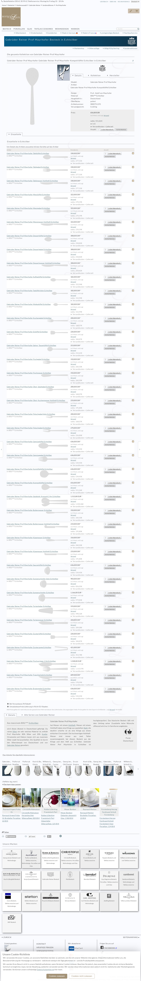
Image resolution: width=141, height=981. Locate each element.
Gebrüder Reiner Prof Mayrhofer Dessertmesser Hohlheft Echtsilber (37, 263)
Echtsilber (34, 723)
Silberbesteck (20, 33)
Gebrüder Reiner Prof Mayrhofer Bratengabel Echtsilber (37, 689)
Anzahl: (93, 129)
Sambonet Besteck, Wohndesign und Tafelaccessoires (128, 879)
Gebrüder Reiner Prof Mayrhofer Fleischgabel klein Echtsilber (37, 414)
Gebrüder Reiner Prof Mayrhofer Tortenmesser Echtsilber (37, 620)
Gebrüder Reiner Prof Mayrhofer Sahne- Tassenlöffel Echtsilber (37, 345)
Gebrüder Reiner (34, 5)
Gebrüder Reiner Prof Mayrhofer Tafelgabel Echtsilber (37, 167)
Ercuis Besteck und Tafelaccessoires (89, 856)
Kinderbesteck (36, 33)
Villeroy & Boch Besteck (128, 897)
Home (4, 5)
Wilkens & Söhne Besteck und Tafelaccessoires (128, 856)
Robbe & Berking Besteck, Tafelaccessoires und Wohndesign (50, 857)
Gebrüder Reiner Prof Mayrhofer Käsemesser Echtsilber (37, 538)
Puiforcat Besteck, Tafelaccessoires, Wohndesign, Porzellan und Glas (31, 858)
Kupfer (44, 734)
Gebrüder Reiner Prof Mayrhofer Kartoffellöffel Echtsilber (37, 469)
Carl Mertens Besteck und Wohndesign (89, 898)
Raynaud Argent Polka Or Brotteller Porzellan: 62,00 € (11, 818)
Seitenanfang (130, 937)
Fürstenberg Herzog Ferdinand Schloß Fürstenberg (109, 802)
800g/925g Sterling (111, 48)
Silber (15, 732)
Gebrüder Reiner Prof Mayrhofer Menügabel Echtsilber (37, 208)
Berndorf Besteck (89, 876)
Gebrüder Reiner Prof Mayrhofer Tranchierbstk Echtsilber (37, 675)
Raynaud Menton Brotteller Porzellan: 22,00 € (88, 815)
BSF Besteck (11, 918)
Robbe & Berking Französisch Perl (50, 800)
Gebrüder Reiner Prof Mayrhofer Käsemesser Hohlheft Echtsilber (37, 551)
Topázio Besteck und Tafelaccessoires (109, 856)
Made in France (89, 33)
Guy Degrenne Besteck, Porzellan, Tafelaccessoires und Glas (109, 879)
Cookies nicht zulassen (81, 976)
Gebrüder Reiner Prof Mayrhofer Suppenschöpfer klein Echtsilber (37, 579)
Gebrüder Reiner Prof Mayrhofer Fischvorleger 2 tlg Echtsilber (37, 661)
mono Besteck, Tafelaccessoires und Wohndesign (11, 900)
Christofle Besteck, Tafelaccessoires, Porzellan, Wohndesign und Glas (70, 857)
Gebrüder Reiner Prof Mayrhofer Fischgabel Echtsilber (37, 359)
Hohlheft (71, 725)
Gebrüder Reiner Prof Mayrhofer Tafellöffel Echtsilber (37, 153)
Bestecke (11, 5)
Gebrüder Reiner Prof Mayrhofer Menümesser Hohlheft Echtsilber (37, 222)
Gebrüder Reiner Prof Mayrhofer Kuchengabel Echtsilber (37, 318)
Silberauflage (94, 48)
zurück (7, 937)
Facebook (109, 948)
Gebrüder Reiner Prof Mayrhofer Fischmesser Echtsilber (37, 373)
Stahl (86, 728)
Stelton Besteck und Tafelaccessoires (31, 898)
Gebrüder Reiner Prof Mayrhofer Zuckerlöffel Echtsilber (37, 634)
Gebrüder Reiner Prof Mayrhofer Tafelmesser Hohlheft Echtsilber (37, 181)
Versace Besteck (70, 897)
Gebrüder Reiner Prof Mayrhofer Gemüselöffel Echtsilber (37, 442)
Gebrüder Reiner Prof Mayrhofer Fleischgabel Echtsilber (37, 428)
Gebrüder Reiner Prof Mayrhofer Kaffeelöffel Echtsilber (37, 277)
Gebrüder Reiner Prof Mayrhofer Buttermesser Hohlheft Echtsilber (37, 524)
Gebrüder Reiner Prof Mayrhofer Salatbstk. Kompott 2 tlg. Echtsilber (37, 496)
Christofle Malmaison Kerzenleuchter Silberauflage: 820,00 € (31, 815)
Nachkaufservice (130, 33)
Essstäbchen (52, 33)
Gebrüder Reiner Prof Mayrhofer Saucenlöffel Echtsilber (37, 565)
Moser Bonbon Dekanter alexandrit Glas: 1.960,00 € (68, 815)
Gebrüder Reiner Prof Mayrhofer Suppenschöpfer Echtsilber (37, 593)
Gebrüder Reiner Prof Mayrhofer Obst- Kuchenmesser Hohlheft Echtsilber (37, 400)
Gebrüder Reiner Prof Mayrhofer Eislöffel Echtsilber (37, 332)
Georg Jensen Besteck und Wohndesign (11, 856)
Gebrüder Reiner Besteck (50, 876)
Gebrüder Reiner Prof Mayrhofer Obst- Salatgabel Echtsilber (37, 387)
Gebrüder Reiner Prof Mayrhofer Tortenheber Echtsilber (37, 606)
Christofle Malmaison (31, 799)
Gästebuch (104, 1)
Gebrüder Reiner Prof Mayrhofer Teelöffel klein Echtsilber (37, 291)
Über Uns (113, 1)
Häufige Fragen (45, 947)
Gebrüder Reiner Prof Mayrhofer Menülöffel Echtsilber (37, 195)
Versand (106, 115)
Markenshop (79, 48)
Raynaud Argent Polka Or (11, 800)
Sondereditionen (48, 5)
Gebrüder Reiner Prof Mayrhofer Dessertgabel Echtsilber (37, 249)
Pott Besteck (70, 876)
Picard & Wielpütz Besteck (50, 897)
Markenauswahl (21, 5)
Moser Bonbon (70, 799)
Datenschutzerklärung (45, 970)
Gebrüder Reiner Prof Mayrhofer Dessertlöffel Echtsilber (37, 236)
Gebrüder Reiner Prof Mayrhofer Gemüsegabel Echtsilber (37, 455)
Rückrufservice (124, 1)
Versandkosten (45, 951)
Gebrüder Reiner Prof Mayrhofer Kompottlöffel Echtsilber (37, 483)
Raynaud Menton (89, 799)
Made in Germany (69, 33)
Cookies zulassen (57, 976)
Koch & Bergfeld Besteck (11, 876)
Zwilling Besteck (109, 897)
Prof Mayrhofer (61, 5)
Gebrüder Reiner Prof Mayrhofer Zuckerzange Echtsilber (37, 647)
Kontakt (41, 944)
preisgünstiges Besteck (110, 33)
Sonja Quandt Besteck (31, 876)
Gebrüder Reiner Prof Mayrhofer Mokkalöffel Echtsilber (37, 304)
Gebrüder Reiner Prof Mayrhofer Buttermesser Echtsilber (37, 510)
